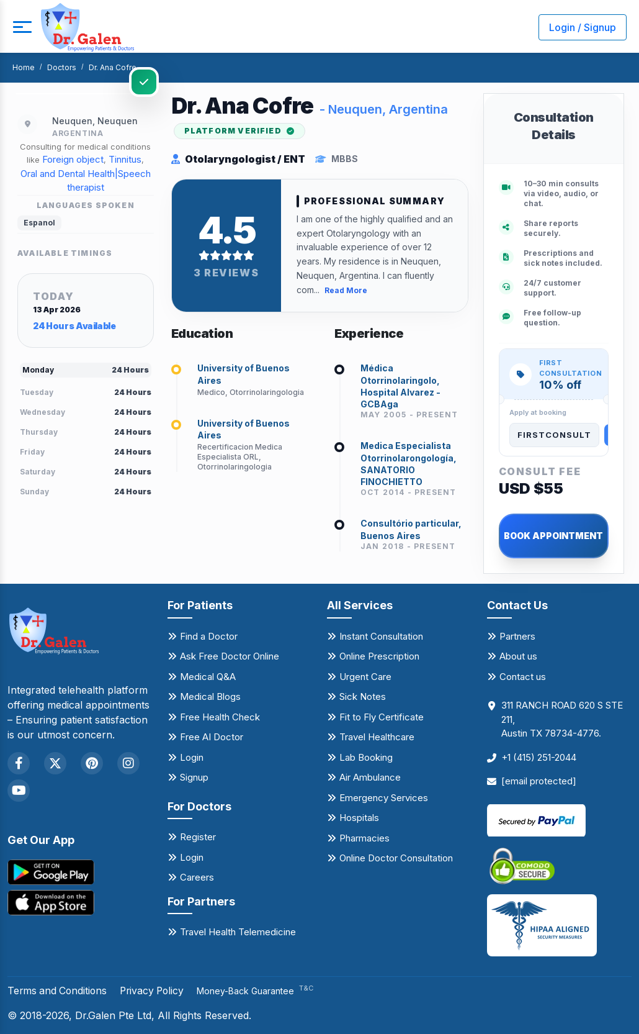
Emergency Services (383, 798)
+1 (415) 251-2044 (538, 757)
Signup (194, 777)
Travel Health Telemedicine (238, 932)
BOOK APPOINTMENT (553, 535)
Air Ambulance (370, 777)
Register (198, 837)
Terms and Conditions (58, 990)
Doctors (61, 67)
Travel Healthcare (376, 737)
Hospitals (359, 817)
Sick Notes (362, 696)
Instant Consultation (381, 636)
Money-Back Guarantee (261, 991)
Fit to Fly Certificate (381, 717)
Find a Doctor (209, 636)
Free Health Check (220, 717)
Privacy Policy (156, 990)
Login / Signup (582, 27)
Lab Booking (366, 757)
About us (518, 656)
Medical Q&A (208, 677)
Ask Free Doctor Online (229, 656)
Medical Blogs (210, 696)
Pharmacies (364, 838)
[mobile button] (21, 27)
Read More (345, 289)
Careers (197, 877)
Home (23, 67)
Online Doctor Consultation (396, 858)
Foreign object (73, 159)
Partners (517, 636)
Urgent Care (365, 677)
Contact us (522, 677)
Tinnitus (125, 159)
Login (191, 757)
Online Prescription (379, 656)
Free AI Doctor (211, 737)
